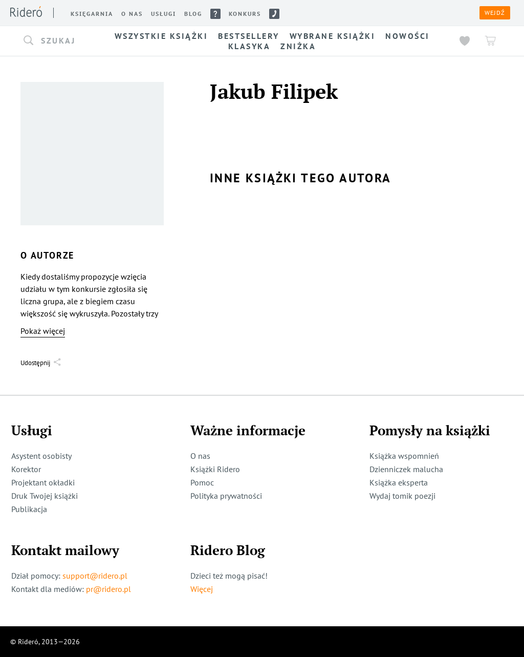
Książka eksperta (398, 482)
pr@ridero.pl (108, 589)
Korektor (26, 469)
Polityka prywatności (226, 496)
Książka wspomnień (404, 456)
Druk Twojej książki (44, 496)
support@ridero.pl (94, 575)
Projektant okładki (43, 482)
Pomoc (202, 482)
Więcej (201, 589)
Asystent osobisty (41, 456)
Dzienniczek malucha (406, 469)
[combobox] (56, 41)
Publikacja (29, 509)
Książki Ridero (215, 469)
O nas (200, 456)
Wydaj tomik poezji (402, 496)
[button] (56, 41)
